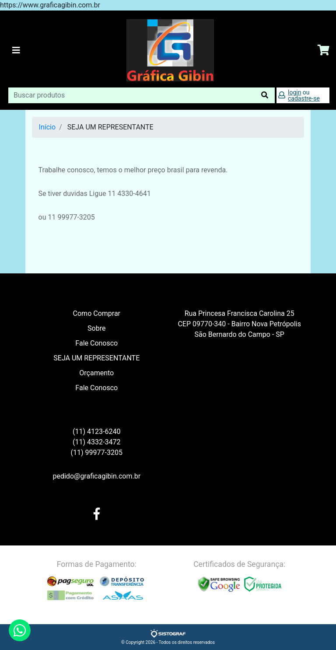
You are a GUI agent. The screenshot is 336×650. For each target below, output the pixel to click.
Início (47, 127)
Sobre (96, 328)
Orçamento (96, 373)
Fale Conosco (96, 343)
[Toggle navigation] (16, 50)
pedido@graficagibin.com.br (96, 476)
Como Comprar (96, 313)
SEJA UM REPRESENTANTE (96, 358)
